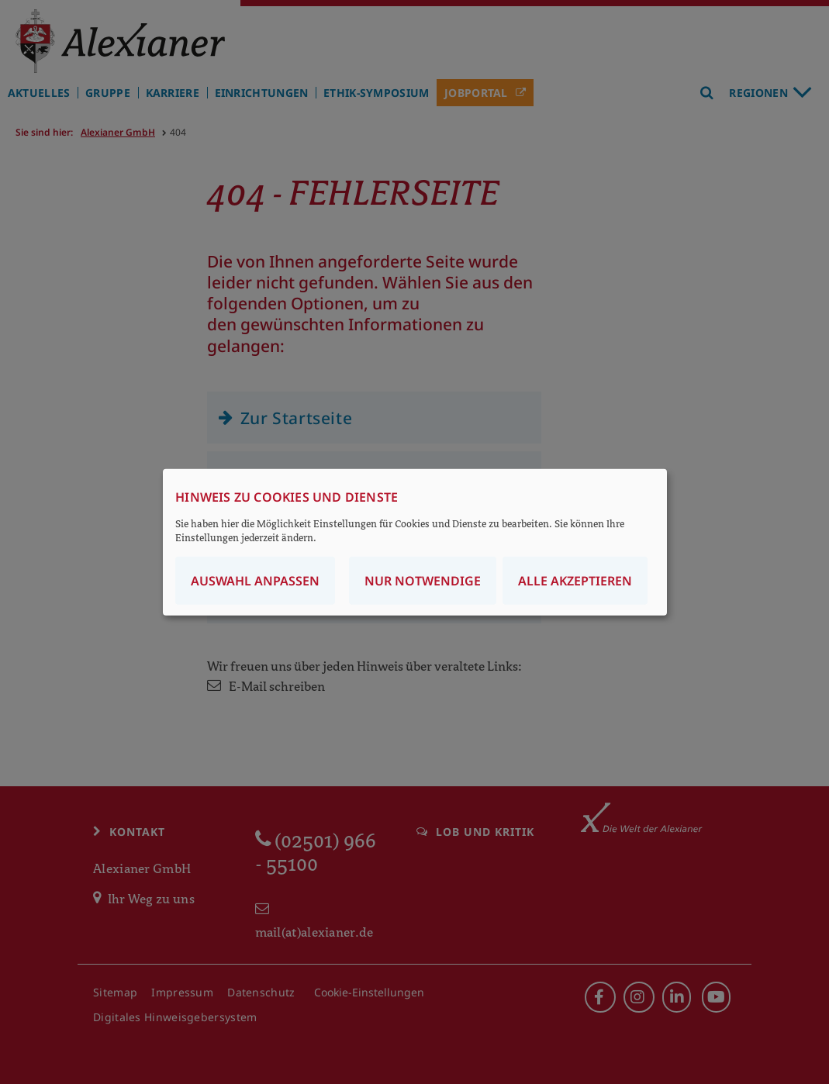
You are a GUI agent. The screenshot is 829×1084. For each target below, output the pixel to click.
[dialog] (415, 542)
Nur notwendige (422, 580)
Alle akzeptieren (575, 580)
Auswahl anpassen (255, 580)
